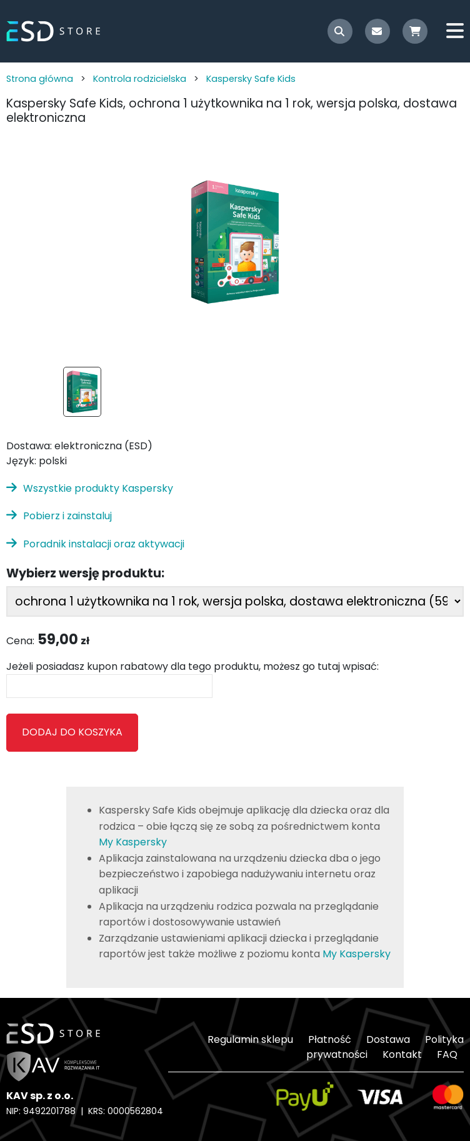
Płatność (329, 1039)
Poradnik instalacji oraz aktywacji (103, 544)
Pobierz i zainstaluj (67, 516)
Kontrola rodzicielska (139, 78)
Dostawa (388, 1039)
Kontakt (402, 1054)
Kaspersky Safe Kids (251, 78)
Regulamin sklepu (250, 1039)
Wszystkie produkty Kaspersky (98, 488)
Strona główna (39, 78)
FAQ (447, 1054)
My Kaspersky (133, 842)
